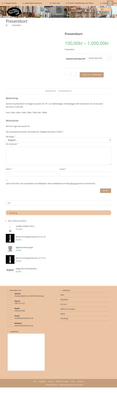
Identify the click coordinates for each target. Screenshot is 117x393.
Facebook (14, 331)
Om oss (63, 304)
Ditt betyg (10, 137)
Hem (62, 295)
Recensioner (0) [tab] (65, 91)
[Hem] (6, 25)
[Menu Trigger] (110, 3)
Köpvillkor (64, 299)
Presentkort (16, 25)
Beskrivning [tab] (51, 91)
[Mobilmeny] (110, 9)
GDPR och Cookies (67, 309)
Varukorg (64, 318)
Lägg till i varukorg (91, 75)
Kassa (62, 314)
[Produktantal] (71, 74)
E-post (63, 169)
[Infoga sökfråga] (58, 202)
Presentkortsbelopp (75, 59)
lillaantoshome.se (52, 385)
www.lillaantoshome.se (23, 325)
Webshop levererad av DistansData (71, 385)
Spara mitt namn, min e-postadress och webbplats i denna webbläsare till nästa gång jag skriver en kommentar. (51, 183)
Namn (9, 169)
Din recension (12, 144)
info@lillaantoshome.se (23, 318)
